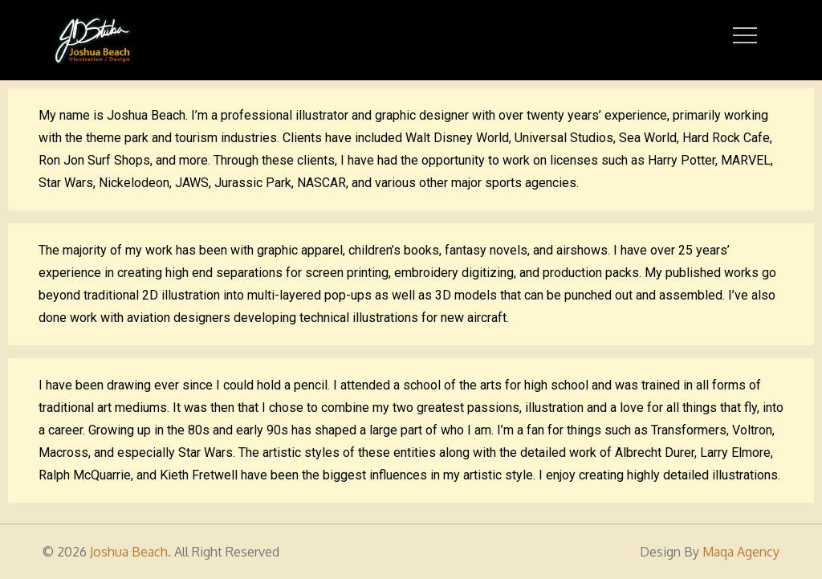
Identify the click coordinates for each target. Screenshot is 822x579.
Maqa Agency (740, 552)
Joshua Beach (129, 552)
